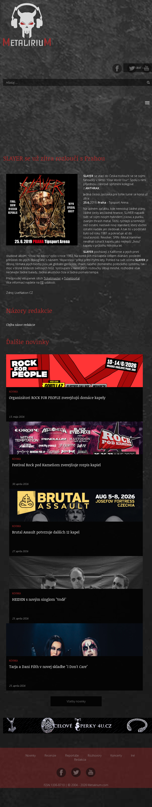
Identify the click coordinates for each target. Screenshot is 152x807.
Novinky (31, 755)
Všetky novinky (76, 701)
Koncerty (116, 755)
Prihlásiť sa (138, 68)
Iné (133, 755)
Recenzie (50, 755)
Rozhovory (94, 755)
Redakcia (80, 759)
